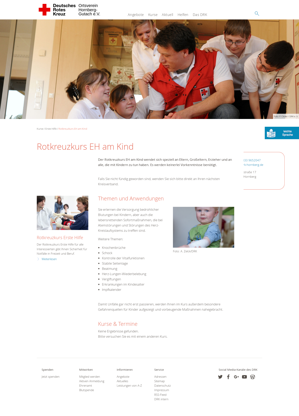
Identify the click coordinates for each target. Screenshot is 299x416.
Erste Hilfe (51, 128)
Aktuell (167, 14)
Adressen (160, 376)
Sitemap (159, 381)
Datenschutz (162, 385)
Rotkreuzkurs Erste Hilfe (60, 237)
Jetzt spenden (51, 376)
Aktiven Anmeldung (91, 381)
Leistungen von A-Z (129, 385)
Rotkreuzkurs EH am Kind (73, 128)
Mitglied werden (89, 376)
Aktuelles (122, 381)
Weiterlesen (49, 259)
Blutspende (86, 390)
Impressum (161, 390)
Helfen (183, 14)
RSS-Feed (160, 395)
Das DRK (200, 14)
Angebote (136, 14)
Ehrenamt (85, 385)
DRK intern (161, 399)
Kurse (153, 14)
